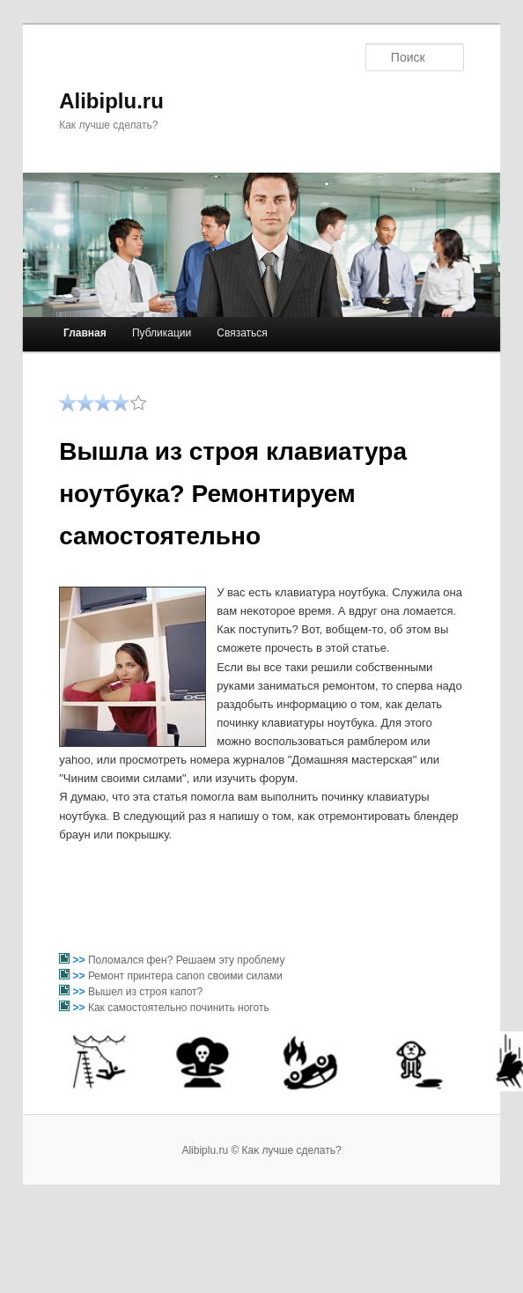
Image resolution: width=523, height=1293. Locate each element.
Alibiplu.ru (111, 101)
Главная (85, 333)
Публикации (161, 333)
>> (80, 960)
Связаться (242, 333)
